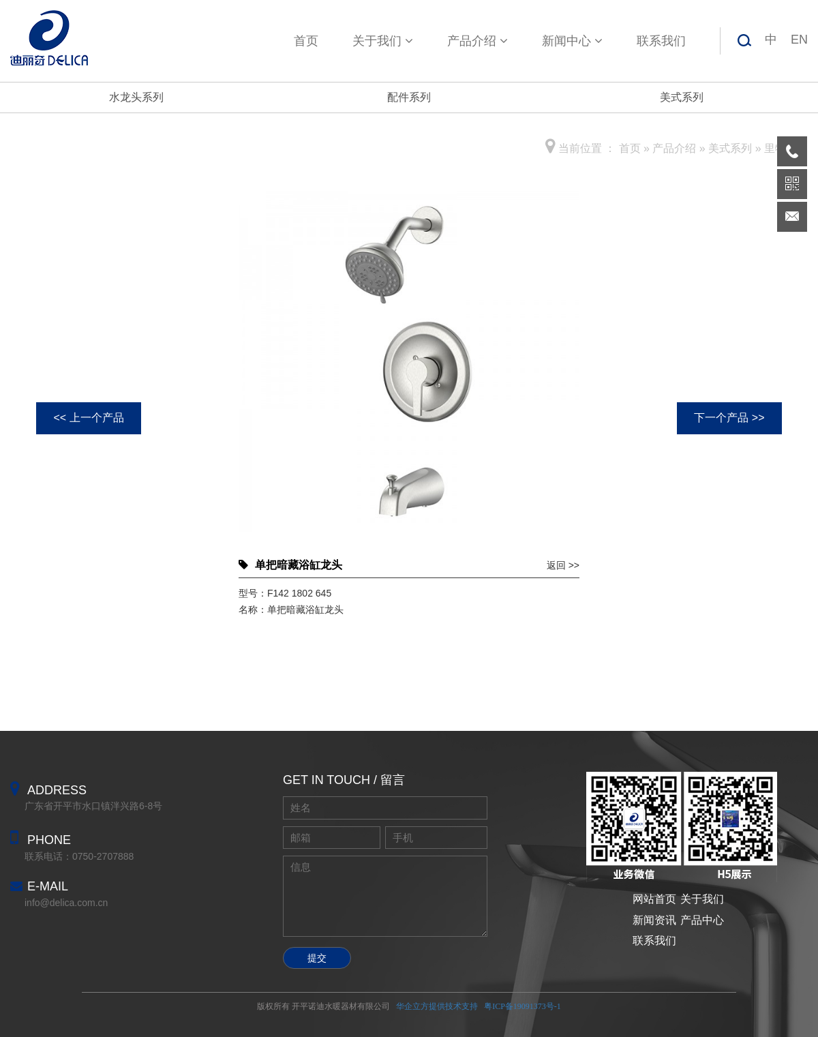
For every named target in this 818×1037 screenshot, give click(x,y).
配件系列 (409, 97)
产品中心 (702, 920)
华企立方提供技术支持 (437, 1006)
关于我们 (382, 41)
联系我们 (661, 41)
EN (799, 39)
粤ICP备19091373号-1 (522, 1006)
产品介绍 (477, 41)
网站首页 (654, 899)
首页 (306, 41)
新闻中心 (572, 41)
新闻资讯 (654, 920)
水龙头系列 (136, 97)
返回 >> (563, 565)
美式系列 (681, 97)
